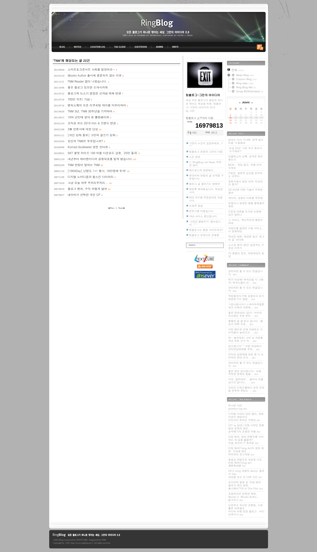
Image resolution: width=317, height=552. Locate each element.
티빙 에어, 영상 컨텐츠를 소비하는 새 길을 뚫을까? (246, 440)
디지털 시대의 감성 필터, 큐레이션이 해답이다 (246, 417)
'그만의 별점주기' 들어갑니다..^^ (205, 223)
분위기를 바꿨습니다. (201, 211)
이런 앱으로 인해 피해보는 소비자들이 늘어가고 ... (245, 331)
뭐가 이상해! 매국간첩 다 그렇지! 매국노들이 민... (246, 281)
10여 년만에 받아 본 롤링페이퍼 (88, 117)
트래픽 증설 (196, 206)
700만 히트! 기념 (79, 99)
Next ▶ (121, 208)
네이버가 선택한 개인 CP (84, 195)
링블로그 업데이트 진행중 (204, 235)
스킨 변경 (194, 157)
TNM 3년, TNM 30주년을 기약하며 (90, 111)
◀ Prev (111, 208)
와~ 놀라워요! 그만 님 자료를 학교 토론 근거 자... (245, 339)
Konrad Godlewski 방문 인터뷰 (88, 147)
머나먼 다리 (237, 407)
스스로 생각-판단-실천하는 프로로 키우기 (246, 246)
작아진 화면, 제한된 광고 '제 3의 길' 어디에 (246, 238)
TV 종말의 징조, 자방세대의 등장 (246, 254)
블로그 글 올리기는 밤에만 (204, 184)
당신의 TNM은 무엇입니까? (85, 141)
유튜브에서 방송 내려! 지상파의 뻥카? (245, 183)
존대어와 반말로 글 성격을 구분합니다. (206, 177)
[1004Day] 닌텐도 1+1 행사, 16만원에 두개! (97, 171)
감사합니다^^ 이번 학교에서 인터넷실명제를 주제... (245, 347)
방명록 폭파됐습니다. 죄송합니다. (206, 190)
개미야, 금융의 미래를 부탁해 (245, 198)
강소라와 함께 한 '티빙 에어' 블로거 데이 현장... (245, 485)
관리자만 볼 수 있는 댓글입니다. (245, 272)
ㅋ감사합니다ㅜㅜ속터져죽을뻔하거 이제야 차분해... (246, 305)
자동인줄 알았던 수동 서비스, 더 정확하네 (245, 229)
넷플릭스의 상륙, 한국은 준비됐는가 (245, 158)
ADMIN (159, 47)
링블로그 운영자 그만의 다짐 (206, 151)
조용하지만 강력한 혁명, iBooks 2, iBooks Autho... (243, 497)
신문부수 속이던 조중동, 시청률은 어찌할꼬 (246, 509)
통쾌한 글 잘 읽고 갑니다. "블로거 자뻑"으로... (245, 322)
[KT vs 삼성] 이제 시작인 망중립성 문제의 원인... (246, 428)
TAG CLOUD (120, 47)
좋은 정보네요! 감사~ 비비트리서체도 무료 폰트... (245, 314)
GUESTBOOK (140, 47)
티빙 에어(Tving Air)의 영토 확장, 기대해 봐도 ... (246, 451)
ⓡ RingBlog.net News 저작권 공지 (205, 163)
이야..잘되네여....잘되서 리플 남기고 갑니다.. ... (245, 380)
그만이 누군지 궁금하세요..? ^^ (206, 144)
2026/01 (246, 102)
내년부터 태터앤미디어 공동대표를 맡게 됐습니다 (100, 159)
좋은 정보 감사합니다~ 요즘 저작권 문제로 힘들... (244, 372)
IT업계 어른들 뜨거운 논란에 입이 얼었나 (245, 213)
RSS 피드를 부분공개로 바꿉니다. (206, 199)
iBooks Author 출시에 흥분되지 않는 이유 (95, 75)
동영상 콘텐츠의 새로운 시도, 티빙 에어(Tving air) (245, 463)
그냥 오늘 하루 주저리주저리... (88, 183)
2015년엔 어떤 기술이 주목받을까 (245, 191)
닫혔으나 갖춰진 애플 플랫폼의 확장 (246, 204)
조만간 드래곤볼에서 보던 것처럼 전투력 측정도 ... (246, 389)
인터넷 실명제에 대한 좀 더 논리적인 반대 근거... (246, 356)
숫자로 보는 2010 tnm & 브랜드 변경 (92, 123)
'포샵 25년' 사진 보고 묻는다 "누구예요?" (245, 149)
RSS (261, 47)
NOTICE (78, 47)
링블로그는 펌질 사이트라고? (206, 230)
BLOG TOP (61, 47)
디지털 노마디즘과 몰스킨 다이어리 (90, 177)
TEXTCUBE (81, 540)
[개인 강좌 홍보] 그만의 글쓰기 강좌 (91, 135)
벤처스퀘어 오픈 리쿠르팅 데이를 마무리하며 (97, 105)
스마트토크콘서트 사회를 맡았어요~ (91, 69)
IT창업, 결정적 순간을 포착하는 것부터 (245, 174)
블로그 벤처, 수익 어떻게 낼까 (87, 189)
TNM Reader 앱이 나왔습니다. (87, 81)
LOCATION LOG (98, 47)
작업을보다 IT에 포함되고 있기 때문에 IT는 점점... (246, 297)
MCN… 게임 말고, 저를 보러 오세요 (245, 166)
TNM (103, 540)
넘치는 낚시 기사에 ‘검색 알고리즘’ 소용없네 (245, 141)
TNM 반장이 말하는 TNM (84, 165)
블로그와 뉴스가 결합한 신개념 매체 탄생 (94, 93)
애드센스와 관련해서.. (202, 170)
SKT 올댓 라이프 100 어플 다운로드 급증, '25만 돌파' (103, 153)
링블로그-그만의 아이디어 (159, 26)
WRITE (175, 47)
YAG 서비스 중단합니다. (203, 216)
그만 (55, 540)
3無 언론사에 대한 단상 (83, 129)
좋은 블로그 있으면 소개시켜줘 (88, 87)
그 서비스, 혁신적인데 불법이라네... (245, 221)
